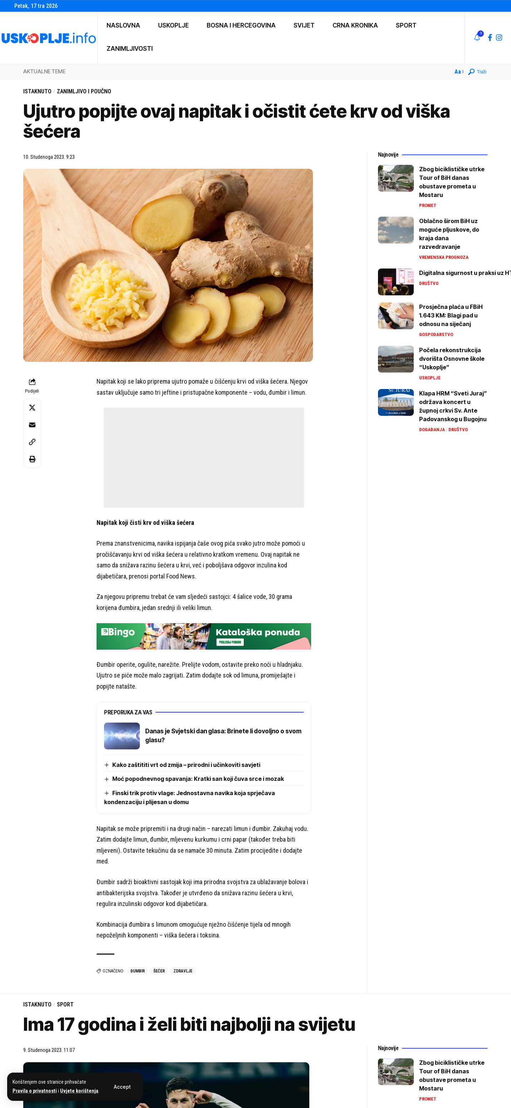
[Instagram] (499, 37)
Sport (65, 1004)
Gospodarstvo (436, 334)
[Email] (32, 424)
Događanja (432, 429)
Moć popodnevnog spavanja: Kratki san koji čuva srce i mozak (198, 778)
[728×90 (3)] (204, 635)
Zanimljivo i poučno (84, 91)
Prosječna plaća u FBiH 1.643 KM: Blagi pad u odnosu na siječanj (451, 315)
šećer (159, 971)
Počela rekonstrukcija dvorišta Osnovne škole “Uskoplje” (452, 358)
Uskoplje (430, 377)
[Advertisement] (204, 458)
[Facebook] (490, 37)
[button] (122, 1087)
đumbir (138, 971)
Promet (427, 205)
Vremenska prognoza (443, 257)
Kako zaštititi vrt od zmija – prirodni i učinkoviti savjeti (186, 764)
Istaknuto (37, 91)
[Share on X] (32, 407)
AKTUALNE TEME (44, 71)
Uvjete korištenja (79, 1091)
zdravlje (182, 971)
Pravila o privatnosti (35, 1091)
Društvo (428, 283)
